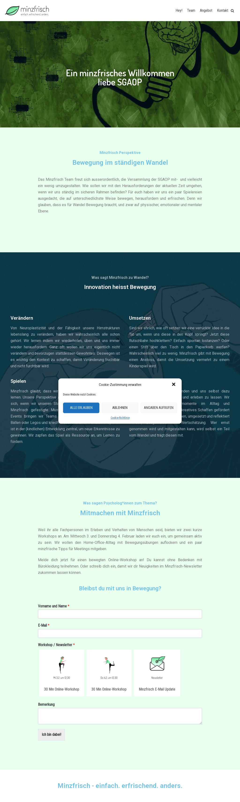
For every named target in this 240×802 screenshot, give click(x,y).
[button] (174, 385)
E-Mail (43, 625)
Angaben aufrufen (158, 408)
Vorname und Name (53, 606)
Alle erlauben (81, 408)
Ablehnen (120, 408)
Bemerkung (46, 704)
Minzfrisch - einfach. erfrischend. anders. (120, 786)
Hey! (179, 10)
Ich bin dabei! (51, 734)
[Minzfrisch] (27, 10)
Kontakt (222, 10)
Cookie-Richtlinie (120, 417)
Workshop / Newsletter (56, 645)
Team (191, 10)
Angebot (206, 10)
